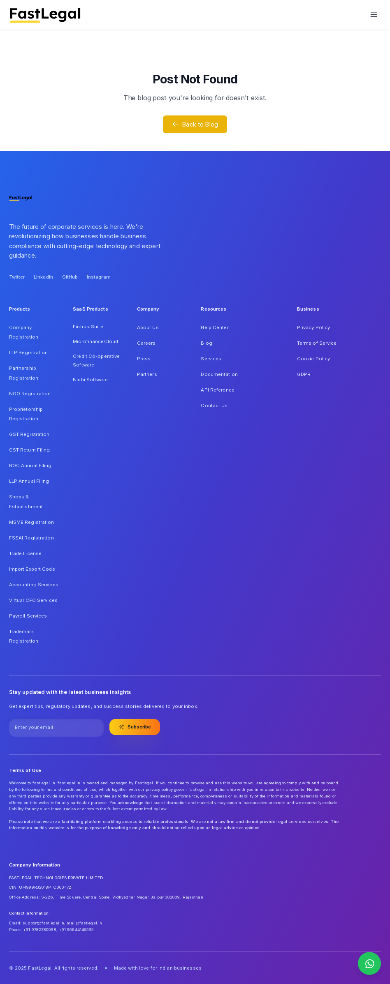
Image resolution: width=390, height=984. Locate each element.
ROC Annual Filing (30, 465)
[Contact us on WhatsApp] (369, 963)
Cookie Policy (313, 359)
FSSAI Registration (31, 538)
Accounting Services (33, 585)
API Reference (217, 390)
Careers (146, 343)
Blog (206, 343)
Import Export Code (32, 569)
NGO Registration (30, 393)
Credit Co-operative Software (96, 360)
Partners (147, 374)
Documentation (219, 374)
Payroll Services (28, 616)
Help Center (214, 327)
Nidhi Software (90, 380)
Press (144, 359)
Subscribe (134, 727)
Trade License (25, 553)
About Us (148, 327)
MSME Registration (31, 522)
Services (211, 359)
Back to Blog (195, 124)
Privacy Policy (313, 327)
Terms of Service (317, 343)
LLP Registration (28, 352)
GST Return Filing (29, 450)
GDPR (304, 374)
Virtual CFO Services (33, 600)
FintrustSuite (88, 327)
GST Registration (29, 434)
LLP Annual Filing (29, 481)
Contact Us (214, 405)
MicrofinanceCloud (95, 341)
